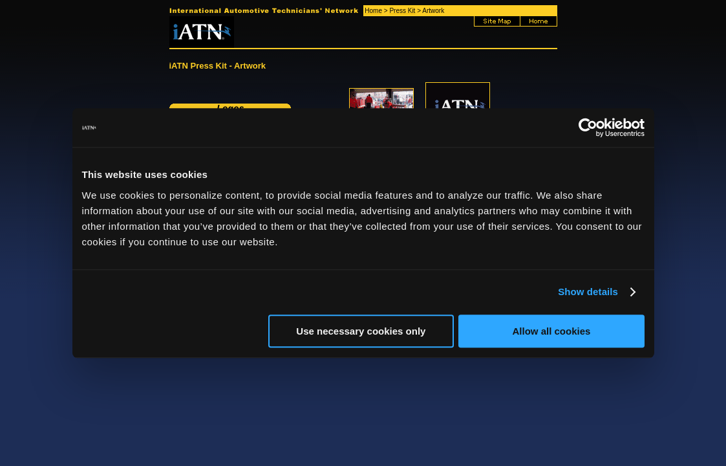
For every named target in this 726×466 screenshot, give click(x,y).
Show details (588, 291)
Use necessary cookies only (360, 331)
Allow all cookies (552, 331)
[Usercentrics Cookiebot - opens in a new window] (588, 127)
